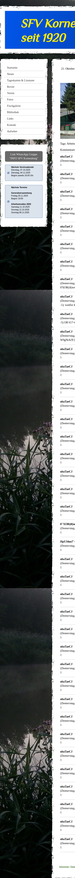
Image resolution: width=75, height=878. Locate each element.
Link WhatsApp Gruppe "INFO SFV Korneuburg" (23, 156)
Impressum (64, 866)
